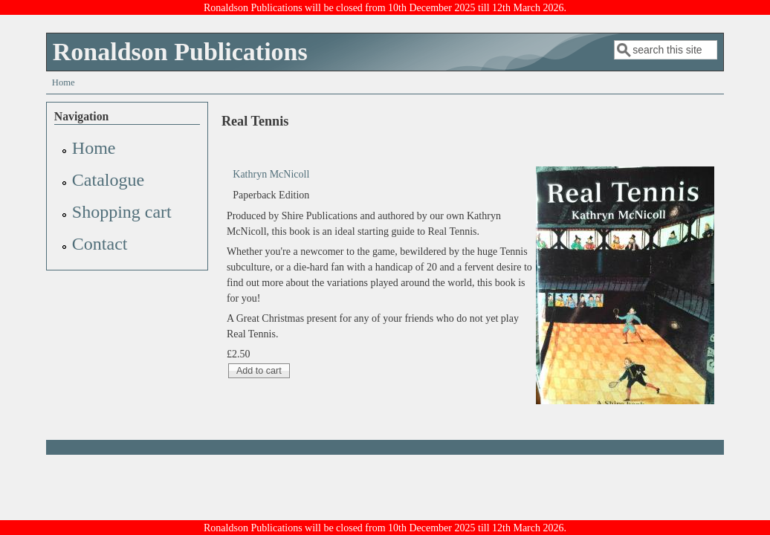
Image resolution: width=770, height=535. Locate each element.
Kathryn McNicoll (271, 174)
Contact (100, 243)
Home (63, 82)
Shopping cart (122, 211)
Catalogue (108, 179)
